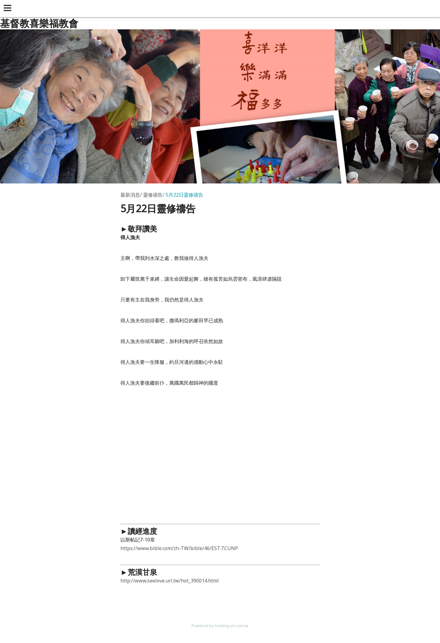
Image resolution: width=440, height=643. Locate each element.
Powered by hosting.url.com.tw (220, 625)
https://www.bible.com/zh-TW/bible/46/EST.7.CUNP (179, 548)
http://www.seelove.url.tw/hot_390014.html (169, 580)
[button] (8, 8)
